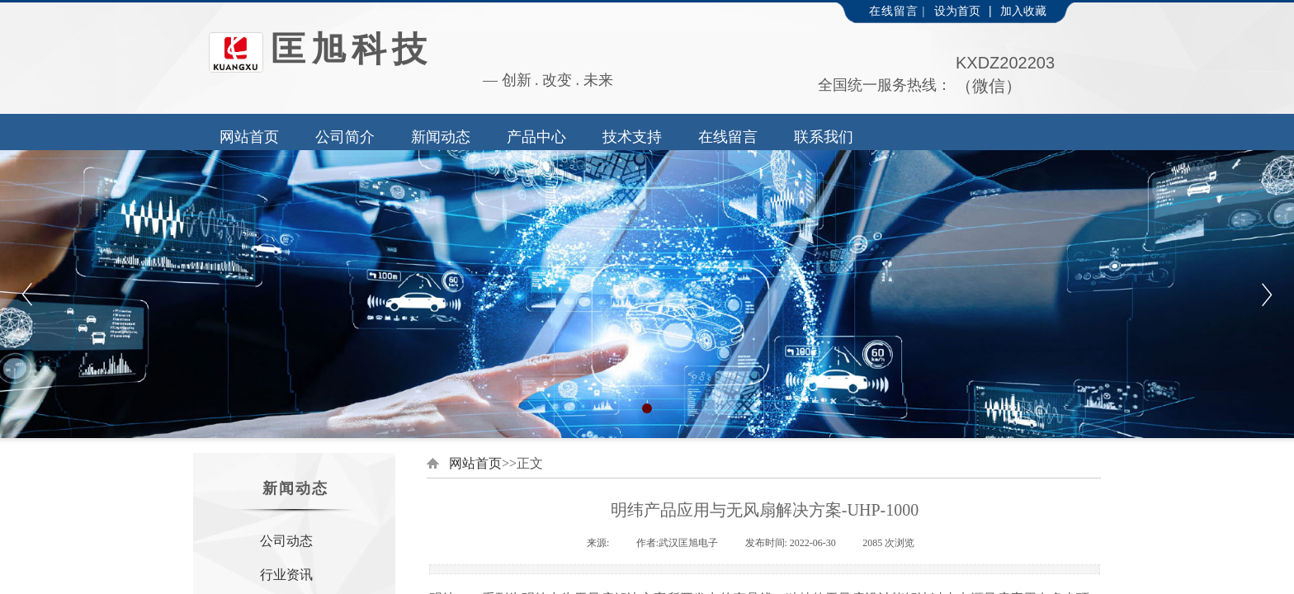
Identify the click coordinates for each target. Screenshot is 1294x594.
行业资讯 (286, 575)
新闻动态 (440, 137)
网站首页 (249, 137)
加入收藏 (1023, 11)
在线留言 (728, 137)
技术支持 (632, 137)
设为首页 (957, 11)
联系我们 (823, 137)
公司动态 (286, 541)
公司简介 (345, 137)
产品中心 (536, 137)
